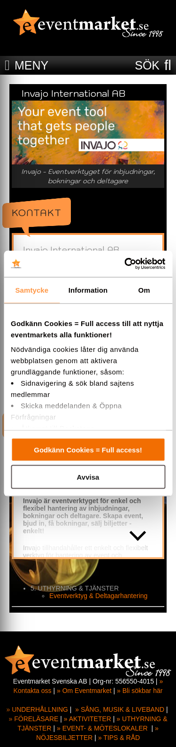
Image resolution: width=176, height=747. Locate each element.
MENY (31, 65)
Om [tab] (144, 290)
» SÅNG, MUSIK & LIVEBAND (119, 709)
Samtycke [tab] (31, 290)
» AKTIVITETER (87, 719)
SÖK (147, 65)
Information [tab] (88, 290)
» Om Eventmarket (84, 690)
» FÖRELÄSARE (34, 719)
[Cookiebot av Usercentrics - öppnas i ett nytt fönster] (125, 264)
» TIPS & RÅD (119, 737)
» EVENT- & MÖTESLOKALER (102, 728)
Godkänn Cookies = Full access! (88, 449)
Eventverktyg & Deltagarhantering (98, 595)
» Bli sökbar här (139, 690)
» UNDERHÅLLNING (37, 709)
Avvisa (88, 477)
